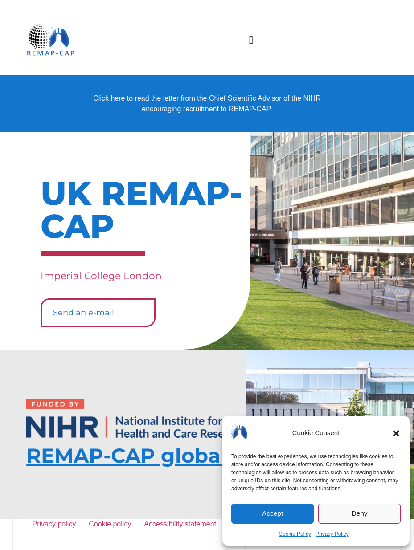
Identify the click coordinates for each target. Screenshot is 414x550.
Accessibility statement (179, 524)
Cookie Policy (295, 534)
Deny (359, 513)
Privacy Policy (332, 534)
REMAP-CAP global (126, 455)
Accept (272, 513)
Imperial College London (101, 276)
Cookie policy (111, 524)
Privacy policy (56, 524)
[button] (396, 433)
